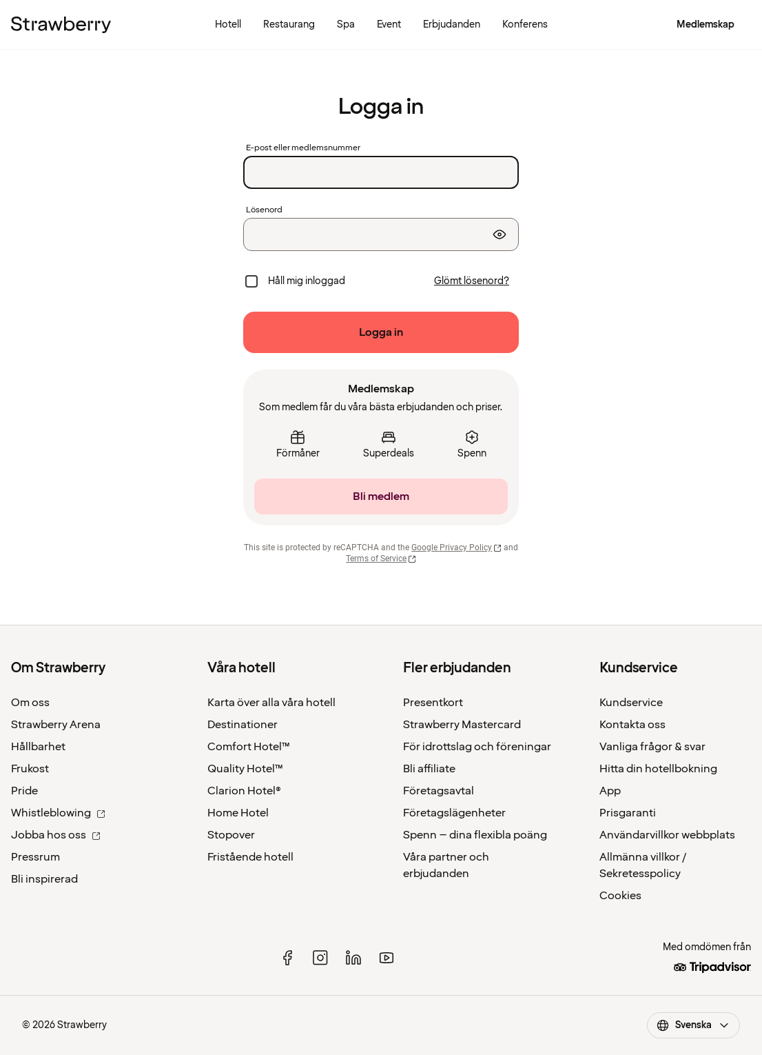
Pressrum (35, 857)
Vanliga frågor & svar (652, 746)
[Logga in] (381, 332)
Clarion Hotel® (244, 790)
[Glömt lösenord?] (471, 281)
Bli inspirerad (44, 879)
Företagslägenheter (454, 813)
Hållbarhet (38, 746)
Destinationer (242, 724)
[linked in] (353, 958)
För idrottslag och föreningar (477, 746)
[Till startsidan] (61, 25)
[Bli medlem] (381, 496)
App (610, 790)
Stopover (231, 835)
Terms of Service (381, 558)
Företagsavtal (438, 790)
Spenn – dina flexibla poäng (475, 835)
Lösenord (264, 210)
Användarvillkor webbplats (667, 835)
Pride (24, 790)
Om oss (30, 702)
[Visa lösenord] (499, 234)
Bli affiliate (429, 768)
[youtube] (386, 958)
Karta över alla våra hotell (271, 702)
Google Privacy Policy (456, 547)
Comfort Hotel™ (248, 746)
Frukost (30, 768)
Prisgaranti (627, 813)
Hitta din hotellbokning (658, 768)
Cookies (620, 895)
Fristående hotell (250, 857)
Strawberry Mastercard (462, 724)
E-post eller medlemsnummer (303, 148)
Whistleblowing (58, 813)
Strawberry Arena (56, 724)
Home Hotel (238, 813)
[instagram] (320, 958)
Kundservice (631, 702)
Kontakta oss (632, 724)
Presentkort (433, 702)
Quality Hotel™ (245, 768)
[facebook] (287, 958)
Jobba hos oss (56, 835)
